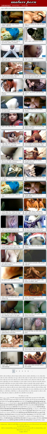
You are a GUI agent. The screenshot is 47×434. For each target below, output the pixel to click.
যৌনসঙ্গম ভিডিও (15, 5)
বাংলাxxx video (11, 416)
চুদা (18, 397)
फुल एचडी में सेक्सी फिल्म (8, 405)
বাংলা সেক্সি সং (24, 381)
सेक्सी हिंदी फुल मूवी (31, 401)
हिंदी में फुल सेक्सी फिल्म (14, 401)
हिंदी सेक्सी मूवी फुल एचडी (11, 418)
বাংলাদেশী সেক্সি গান (41, 381)
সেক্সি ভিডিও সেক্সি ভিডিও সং (11, 391)
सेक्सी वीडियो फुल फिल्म (35, 403)
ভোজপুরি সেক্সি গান (39, 383)
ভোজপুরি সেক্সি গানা (4, 385)
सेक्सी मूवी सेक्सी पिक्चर (39, 405)
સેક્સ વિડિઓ (32, 405)
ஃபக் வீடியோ (27, 416)
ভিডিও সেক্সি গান (24, 383)
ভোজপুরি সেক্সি (31, 383)
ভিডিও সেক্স (5, 416)
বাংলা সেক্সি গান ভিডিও (23, 379)
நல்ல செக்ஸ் (7, 412)
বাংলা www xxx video (31, 418)
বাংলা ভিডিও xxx (23, 399)
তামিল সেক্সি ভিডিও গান (10, 378)
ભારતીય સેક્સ (6, 420)
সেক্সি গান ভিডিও (22, 387)
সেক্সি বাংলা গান (8, 389)
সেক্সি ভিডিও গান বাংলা (28, 389)
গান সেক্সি (40, 376)
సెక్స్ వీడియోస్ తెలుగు (10, 414)
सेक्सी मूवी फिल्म (29, 420)
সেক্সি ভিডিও (26, 405)
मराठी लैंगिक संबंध (22, 420)
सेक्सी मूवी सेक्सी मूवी (39, 401)
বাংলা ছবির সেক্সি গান (42, 378)
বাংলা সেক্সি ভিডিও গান (5, 381)
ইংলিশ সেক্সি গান (3, 376)
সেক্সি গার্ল (24, 410)
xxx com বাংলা (35, 397)
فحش (38, 412)
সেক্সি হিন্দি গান (17, 393)
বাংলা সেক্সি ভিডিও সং (16, 381)
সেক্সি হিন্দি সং (24, 393)
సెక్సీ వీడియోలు (30, 414)
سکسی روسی (6, 397)
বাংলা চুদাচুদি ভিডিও (22, 406)
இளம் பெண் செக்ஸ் (17, 410)
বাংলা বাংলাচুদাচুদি (20, 416)
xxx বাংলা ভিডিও (15, 399)
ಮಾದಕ (1, 405)
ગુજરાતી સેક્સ (43, 403)
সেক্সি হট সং (11, 393)
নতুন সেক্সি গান (19, 378)
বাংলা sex (7, 401)
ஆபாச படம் (6, 403)
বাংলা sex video (35, 416)
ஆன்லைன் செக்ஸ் (32, 406)
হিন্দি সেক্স (29, 399)
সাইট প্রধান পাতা (6, 5)
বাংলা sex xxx (9, 406)
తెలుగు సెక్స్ (20, 403)
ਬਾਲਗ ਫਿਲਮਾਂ (24, 414)
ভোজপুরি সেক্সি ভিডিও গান (16, 385)
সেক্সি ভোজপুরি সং (34, 391)
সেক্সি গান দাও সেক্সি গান (5, 387)
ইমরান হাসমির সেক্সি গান (21, 376)
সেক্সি (4, 418)
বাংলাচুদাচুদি (35, 420)
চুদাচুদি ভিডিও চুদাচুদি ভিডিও (25, 397)
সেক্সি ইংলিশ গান (36, 385)
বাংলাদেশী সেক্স (13, 397)
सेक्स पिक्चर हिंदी (27, 403)
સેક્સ (1, 397)
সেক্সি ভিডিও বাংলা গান (39, 389)
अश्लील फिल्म (15, 406)
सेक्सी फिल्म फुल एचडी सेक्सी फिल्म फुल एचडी (27, 412)
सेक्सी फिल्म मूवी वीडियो (13, 420)
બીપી (4, 399)
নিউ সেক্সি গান (26, 378)
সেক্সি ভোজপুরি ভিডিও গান (24, 391)
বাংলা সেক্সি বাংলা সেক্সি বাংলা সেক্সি (36, 379)
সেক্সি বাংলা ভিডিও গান (17, 389)
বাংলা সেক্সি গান (14, 379)
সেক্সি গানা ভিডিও (39, 387)
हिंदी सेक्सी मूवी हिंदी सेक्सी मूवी (15, 408)
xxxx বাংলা (38, 410)
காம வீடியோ (36, 408)
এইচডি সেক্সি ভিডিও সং (32, 376)
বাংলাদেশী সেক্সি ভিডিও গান (6, 383)
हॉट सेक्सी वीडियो (5, 408)
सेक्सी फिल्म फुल (25, 408)
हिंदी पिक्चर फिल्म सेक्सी (21, 418)
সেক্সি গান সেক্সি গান (30, 387)
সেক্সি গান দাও (43, 385)
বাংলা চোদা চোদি (23, 401)
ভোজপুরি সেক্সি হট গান (27, 385)
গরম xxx (34, 399)
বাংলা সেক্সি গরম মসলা (5, 379)
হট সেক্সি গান (30, 393)
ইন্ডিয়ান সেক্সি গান (11, 376)
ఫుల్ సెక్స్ (30, 408)
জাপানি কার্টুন (25, 5)
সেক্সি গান (23, 2)
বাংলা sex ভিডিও (38, 414)
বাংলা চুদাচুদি (18, 414)
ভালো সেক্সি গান (16, 383)
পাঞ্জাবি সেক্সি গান (33, 378)
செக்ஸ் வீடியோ (14, 403)
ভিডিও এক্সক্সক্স (41, 420)
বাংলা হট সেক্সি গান (32, 381)
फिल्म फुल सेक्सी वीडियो (18, 405)
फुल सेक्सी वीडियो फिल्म (7, 410)
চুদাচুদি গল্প (8, 399)
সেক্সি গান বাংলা (14, 387)
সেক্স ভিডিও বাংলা (14, 412)
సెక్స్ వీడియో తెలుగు (31, 410)
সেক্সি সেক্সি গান (4, 393)
